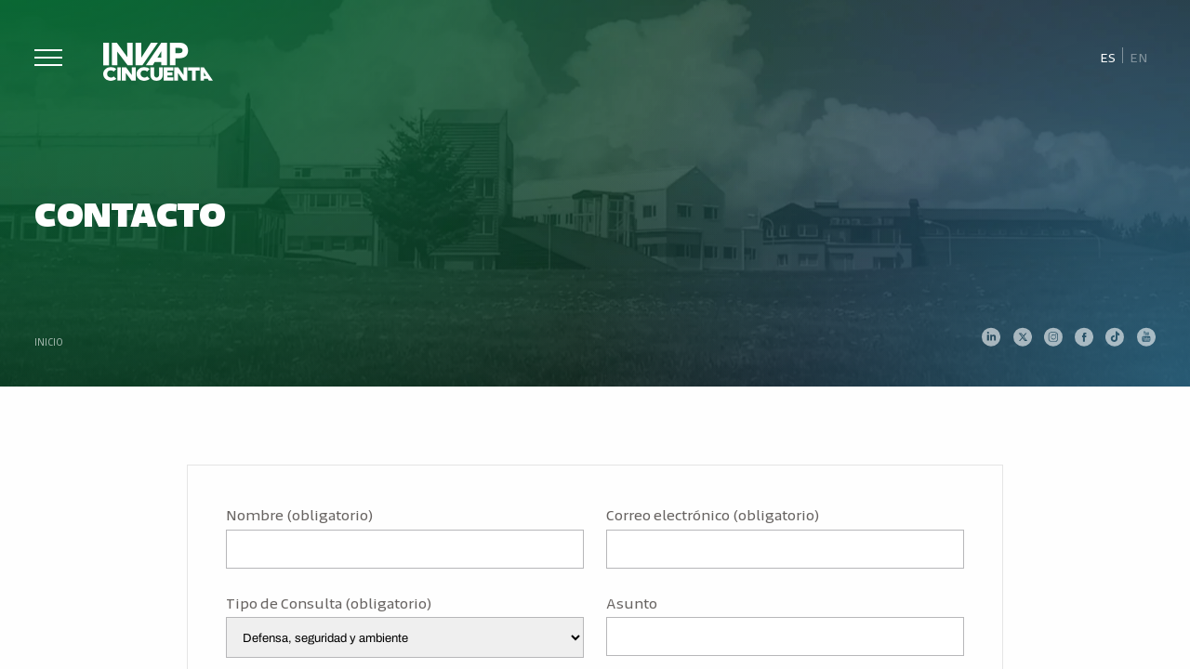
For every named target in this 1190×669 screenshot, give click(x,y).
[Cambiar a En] (1139, 56)
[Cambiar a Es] (1107, 56)
